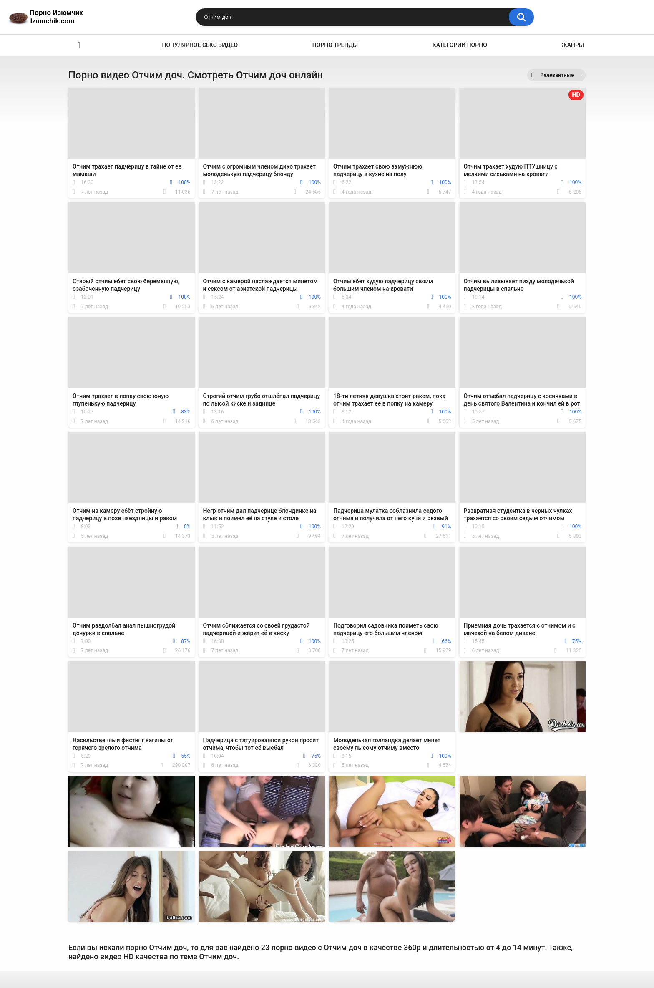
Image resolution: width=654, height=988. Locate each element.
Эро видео (78, 45)
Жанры (572, 45)
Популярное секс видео (200, 45)
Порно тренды (335, 45)
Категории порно (460, 45)
